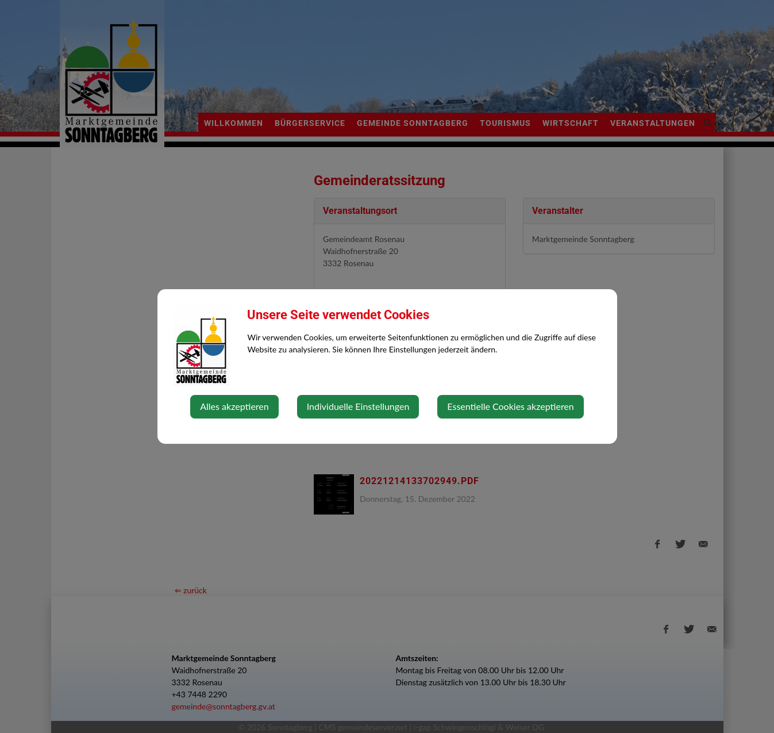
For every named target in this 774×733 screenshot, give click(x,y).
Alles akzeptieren (234, 406)
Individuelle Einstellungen (358, 406)
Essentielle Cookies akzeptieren (510, 406)
